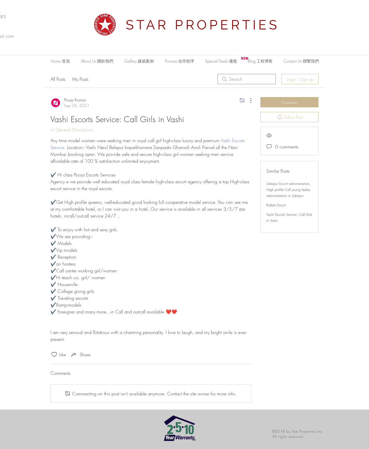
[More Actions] (247, 100)
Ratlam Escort (276, 205)
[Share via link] (80, 354)
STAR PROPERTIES (203, 25)
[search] (247, 79)
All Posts (57, 79)
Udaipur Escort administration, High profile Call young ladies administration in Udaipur (288, 189)
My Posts (80, 79)
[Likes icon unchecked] (54, 354)
